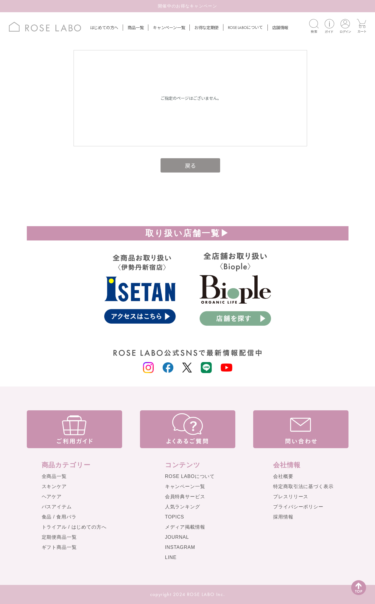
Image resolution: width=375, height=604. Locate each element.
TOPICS (174, 516)
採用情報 (283, 516)
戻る (190, 165)
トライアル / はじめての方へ (74, 527)
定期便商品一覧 (59, 537)
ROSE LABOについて (190, 476)
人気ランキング (182, 506)
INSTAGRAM (180, 547)
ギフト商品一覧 (59, 547)
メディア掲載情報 (185, 527)
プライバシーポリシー (298, 506)
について (245, 27)
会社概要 (283, 476)
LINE (171, 557)
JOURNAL (177, 537)
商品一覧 (135, 27)
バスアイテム (57, 506)
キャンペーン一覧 (169, 27)
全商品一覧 (54, 476)
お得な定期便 (206, 27)
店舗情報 (280, 27)
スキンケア (54, 486)
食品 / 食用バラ (59, 516)
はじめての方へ (104, 27)
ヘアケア (52, 496)
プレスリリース (290, 496)
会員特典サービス (185, 496)
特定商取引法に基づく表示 (303, 486)
